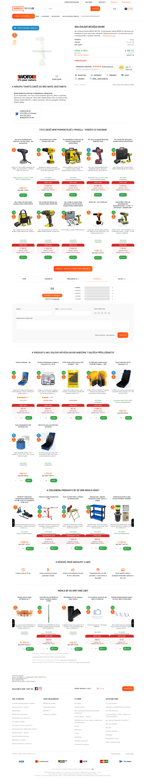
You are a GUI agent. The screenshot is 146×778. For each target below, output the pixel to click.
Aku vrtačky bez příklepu (70, 16)
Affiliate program (81, 741)
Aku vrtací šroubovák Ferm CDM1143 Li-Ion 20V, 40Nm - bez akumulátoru (23, 141)
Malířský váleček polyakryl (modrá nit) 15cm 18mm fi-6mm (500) (121, 598)
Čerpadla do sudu (112, 738)
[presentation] (31, 335)
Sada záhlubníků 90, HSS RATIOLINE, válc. (23, 426)
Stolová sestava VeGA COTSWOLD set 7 (24, 598)
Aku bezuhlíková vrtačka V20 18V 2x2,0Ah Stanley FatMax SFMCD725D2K (73, 141)
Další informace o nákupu (22, 744)
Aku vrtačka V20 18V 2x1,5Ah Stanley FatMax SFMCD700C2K (123, 140)
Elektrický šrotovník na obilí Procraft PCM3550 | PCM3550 (122, 498)
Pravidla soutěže (18, 722)
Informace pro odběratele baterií (24, 729)
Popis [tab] (24, 279)
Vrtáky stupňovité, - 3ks (23, 362)
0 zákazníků (56, 299)
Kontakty (102, 2)
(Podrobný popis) (109, 36)
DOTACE (46, 711)
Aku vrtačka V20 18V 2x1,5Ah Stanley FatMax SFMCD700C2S (23, 203)
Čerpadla (109, 735)
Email (63, 309)
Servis (77, 726)
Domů (37, 16)
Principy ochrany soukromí (22, 725)
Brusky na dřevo (112, 731)
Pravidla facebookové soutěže (23, 703)
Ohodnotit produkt (52, 295)
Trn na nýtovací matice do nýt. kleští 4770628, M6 (97, 598)
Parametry (49, 279)
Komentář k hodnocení (25, 318)
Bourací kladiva (111, 724)
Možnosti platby (49, 703)
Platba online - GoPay (20, 733)
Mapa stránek (115, 753)
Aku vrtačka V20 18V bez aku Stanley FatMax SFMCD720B (48, 203)
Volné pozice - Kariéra (83, 717)
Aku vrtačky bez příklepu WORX (123, 85)
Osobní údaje (129, 753)
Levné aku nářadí (37, 657)
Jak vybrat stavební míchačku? (117, 720)
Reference (78, 730)
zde (93, 769)
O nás (77, 733)
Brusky (108, 728)
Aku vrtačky (56, 16)
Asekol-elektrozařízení (20, 736)
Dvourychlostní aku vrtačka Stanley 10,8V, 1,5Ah (48, 140)
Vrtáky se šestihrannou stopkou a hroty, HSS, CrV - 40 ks (48, 363)
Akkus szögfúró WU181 (83, 662)
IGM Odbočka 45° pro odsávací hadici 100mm (73, 598)
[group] (24, 522)
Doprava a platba (49, 714)
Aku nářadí (45, 16)
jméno (19, 309)
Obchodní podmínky (19, 714)
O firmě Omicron (112, 711)
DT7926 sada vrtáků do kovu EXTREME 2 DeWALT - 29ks (98, 363)
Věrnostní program (71, 2)
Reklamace (16, 711)
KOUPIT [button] (30, 548)
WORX (132, 40)
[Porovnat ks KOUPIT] (18, 549)
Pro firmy (88, 2)
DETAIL (23, 195)
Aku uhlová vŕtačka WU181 (69, 660)
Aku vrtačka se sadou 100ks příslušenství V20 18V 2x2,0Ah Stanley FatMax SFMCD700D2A (73, 204)
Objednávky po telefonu (21, 718)
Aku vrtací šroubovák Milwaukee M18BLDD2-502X (98, 140)
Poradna (78, 703)
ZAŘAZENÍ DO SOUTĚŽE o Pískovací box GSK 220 (28, 113)
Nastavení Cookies (19, 740)
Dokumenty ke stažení (20, 707)
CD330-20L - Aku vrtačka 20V (98, 202)
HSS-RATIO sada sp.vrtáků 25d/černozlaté (48, 426)
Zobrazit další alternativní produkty (73, 269)
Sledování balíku (49, 707)
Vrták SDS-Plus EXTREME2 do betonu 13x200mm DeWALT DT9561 (49, 599)
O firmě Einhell (111, 703)
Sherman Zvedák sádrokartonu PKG (49, 498)
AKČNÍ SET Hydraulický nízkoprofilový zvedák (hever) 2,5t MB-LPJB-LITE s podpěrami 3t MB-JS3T (24, 499)
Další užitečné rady (113, 742)
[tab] (97, 279)
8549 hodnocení (107, 66)
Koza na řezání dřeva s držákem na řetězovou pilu (73, 498)
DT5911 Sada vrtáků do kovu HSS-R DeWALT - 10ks (73, 363)
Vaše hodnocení (100, 309)
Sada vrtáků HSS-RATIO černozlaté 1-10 (123, 363)
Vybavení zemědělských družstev (118, 707)
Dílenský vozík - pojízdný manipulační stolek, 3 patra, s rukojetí (97, 499)
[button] (30, 548)
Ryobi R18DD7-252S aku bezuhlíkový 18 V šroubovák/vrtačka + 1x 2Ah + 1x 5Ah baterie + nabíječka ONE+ (123, 205)
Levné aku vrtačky (48, 657)
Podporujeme (80, 707)
